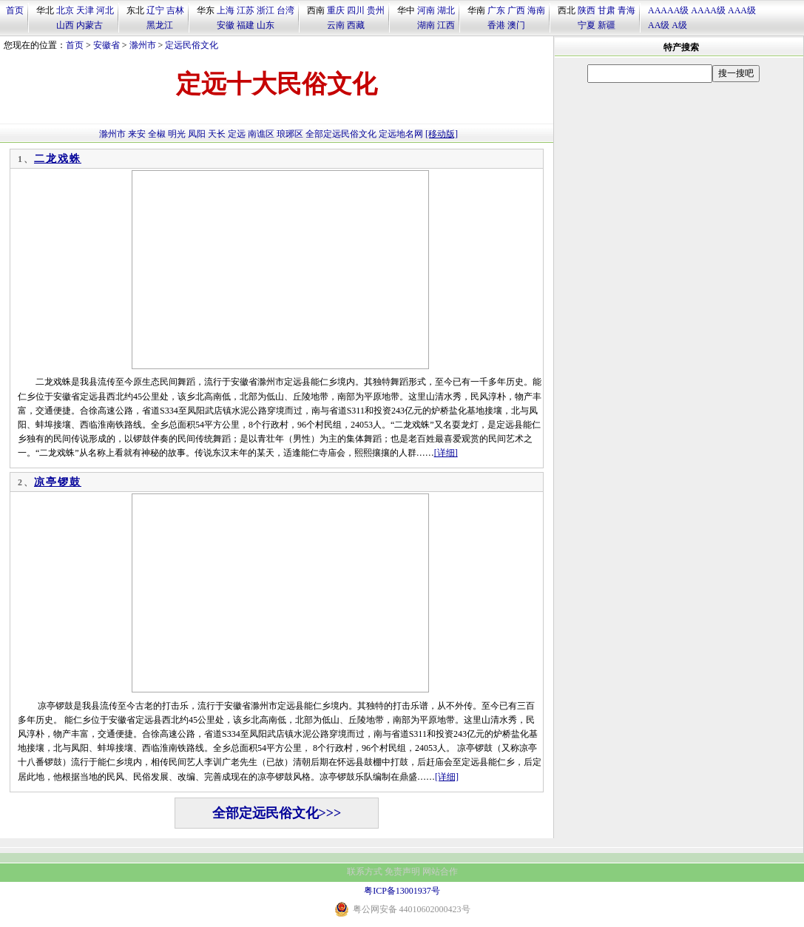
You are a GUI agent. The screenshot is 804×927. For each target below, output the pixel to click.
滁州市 (142, 45)
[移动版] (441, 134)
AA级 (658, 25)
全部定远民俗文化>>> (277, 813)
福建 (245, 25)
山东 (265, 25)
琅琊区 (290, 134)
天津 (85, 10)
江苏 (245, 10)
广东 (496, 10)
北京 (65, 10)
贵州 (376, 10)
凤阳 (197, 134)
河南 (426, 10)
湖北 (446, 10)
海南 (536, 10)
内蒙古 (89, 25)
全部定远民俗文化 (340, 134)
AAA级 (742, 10)
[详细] (446, 453)
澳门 (516, 25)
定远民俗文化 (191, 45)
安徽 (225, 25)
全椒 (157, 134)
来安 (137, 134)
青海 (626, 10)
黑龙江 (159, 25)
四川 (356, 10)
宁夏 (586, 25)
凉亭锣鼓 (57, 482)
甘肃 (606, 10)
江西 (446, 25)
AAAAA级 (668, 10)
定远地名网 (401, 134)
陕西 (586, 10)
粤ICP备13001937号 (402, 891)
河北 (105, 10)
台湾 (285, 10)
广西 (516, 10)
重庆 (336, 10)
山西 (65, 25)
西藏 (356, 25)
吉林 (175, 10)
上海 (225, 10)
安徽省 (106, 45)
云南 (336, 25)
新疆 (606, 25)
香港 (496, 25)
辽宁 (155, 10)
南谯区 (261, 134)
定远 (237, 134)
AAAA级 (708, 10)
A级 (679, 25)
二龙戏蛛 (57, 158)
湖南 (426, 25)
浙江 (265, 10)
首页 (15, 10)
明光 (177, 134)
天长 (217, 134)
